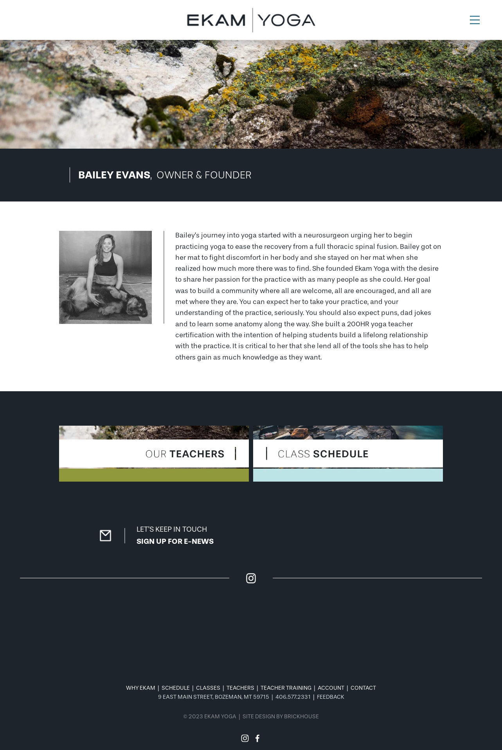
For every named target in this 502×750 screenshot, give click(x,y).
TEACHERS (240, 688)
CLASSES (208, 688)
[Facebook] (257, 738)
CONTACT (363, 688)
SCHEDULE (176, 688)
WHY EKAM (140, 688)
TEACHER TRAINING (286, 688)
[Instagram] (245, 738)
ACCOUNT (331, 688)
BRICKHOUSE (301, 716)
